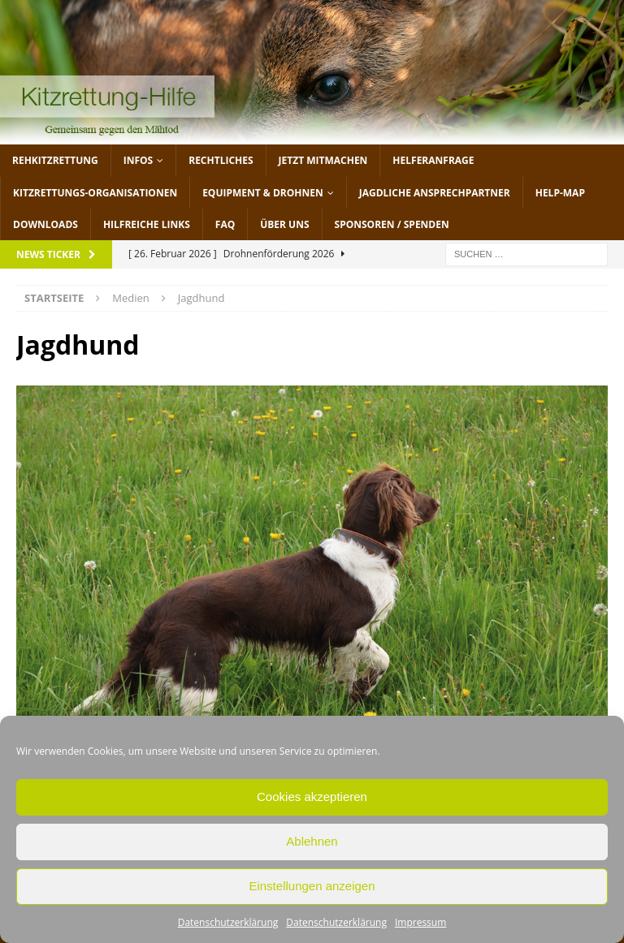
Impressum (420, 922)
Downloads (45, 224)
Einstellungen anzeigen (312, 886)
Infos (138, 160)
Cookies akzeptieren (312, 796)
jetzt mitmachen (323, 160)
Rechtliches (220, 160)
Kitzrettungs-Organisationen (95, 193)
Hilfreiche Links (146, 224)
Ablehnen (311, 841)
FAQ (225, 224)
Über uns (284, 224)
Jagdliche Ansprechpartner (434, 193)
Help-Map (560, 193)
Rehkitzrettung (55, 160)
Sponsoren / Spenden (392, 224)
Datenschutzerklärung (228, 922)
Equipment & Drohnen (262, 193)
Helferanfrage (433, 160)
